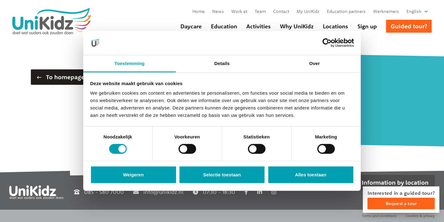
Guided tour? (409, 26)
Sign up (367, 26)
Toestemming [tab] (129, 63)
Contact (281, 11)
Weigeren (133, 174)
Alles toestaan (311, 174)
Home (198, 11)
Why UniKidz (297, 26)
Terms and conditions (379, 215)
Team (260, 11)
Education (224, 26)
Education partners (346, 11)
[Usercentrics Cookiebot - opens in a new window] (327, 42)
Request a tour (401, 203)
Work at (239, 11)
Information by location (395, 182)
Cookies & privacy (420, 215)
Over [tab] (314, 63)
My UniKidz (308, 11)
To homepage (60, 77)
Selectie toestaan (222, 174)
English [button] (413, 11)
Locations (335, 26)
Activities (258, 26)
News (218, 11)
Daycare (191, 26)
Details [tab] (222, 63)
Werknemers (386, 11)
